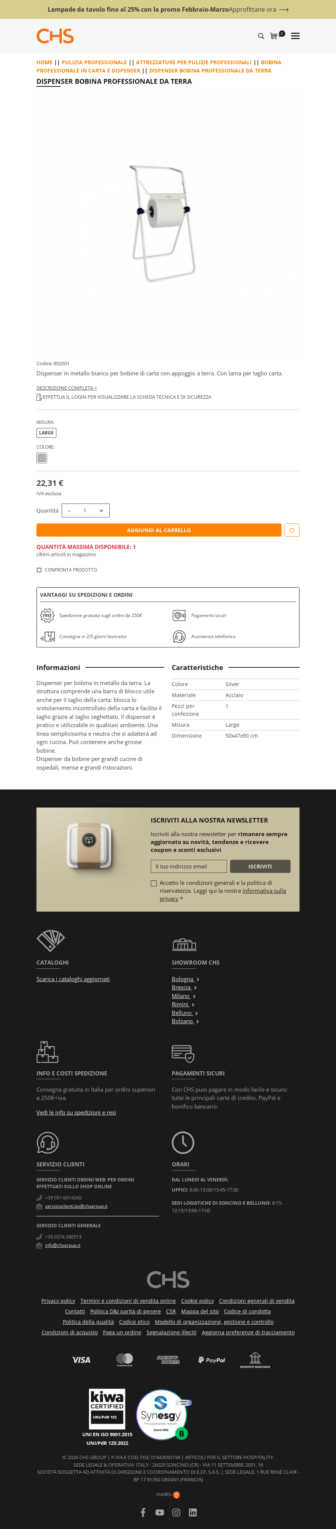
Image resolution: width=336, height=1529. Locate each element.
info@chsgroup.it (62, 1245)
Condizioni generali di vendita (257, 1300)
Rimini (183, 1004)
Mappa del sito (200, 1311)
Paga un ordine (122, 1332)
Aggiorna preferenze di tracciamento (248, 1332)
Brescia (184, 987)
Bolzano (186, 1021)
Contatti (75, 1311)
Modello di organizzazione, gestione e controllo (214, 1321)
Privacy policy (58, 1300)
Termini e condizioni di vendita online (128, 1300)
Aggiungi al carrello (159, 530)
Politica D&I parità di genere (125, 1311)
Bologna (186, 979)
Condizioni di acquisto (70, 1332)
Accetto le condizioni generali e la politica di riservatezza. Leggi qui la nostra (223, 890)
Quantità (47, 510)
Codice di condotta (247, 1311)
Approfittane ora (252, 9)
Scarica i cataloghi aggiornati (73, 979)
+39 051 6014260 (63, 1198)
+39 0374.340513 (63, 1237)
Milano (184, 996)
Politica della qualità (88, 1321)
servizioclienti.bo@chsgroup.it (76, 1206)
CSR (171, 1311)
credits (168, 1494)
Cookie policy (197, 1300)
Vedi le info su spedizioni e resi (76, 1112)
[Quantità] (85, 510)
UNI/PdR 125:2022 (107, 1443)
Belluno (185, 1012)
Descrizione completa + (66, 387)
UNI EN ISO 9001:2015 (107, 1434)
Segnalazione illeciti (172, 1332)
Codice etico (134, 1321)
